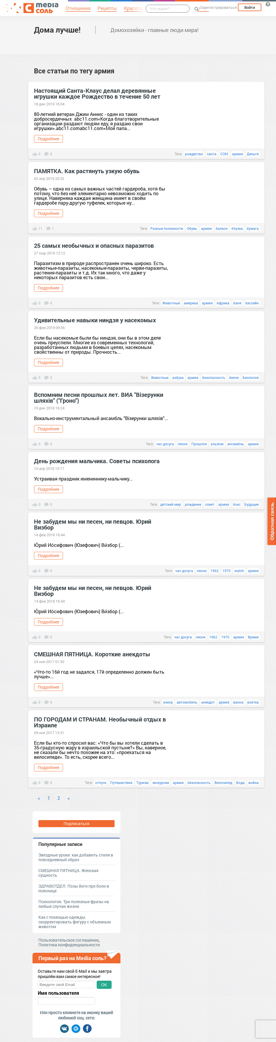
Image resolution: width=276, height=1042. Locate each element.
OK (104, 984)
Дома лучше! (57, 30)
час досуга (165, 443)
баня (237, 303)
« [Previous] (39, 798)
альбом (217, 443)
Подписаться (76, 823)
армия (237, 153)
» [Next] (68, 798)
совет (209, 504)
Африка (223, 303)
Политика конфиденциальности (69, 944)
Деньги (253, 153)
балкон (222, 228)
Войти (249, 7)
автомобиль (187, 702)
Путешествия (121, 782)
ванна (238, 702)
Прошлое (199, 443)
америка (191, 303)
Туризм (142, 782)
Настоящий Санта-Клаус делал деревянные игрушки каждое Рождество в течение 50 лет (97, 93)
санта (212, 153)
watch (239, 570)
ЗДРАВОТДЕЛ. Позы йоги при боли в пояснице (73, 888)
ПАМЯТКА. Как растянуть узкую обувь (86, 171)
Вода (240, 782)
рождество (194, 153)
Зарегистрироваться (218, 7)
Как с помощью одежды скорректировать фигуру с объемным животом (74, 921)
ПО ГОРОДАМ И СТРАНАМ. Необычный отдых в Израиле (100, 722)
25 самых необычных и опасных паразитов (94, 245)
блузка (237, 228)
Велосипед (223, 782)
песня (183, 443)
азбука (178, 377)
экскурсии (160, 782)
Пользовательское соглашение (68, 940)
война (253, 782)
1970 (226, 570)
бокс (237, 504)
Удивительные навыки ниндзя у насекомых (95, 320)
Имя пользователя (58, 993)
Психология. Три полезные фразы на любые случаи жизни (73, 904)
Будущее (251, 504)
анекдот (208, 702)
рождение (193, 504)
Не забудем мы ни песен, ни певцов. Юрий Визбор (92, 524)
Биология (251, 377)
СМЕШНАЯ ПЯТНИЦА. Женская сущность (68, 873)
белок (234, 377)
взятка (253, 702)
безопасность (213, 377)
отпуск (100, 782)
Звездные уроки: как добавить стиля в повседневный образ (75, 857)
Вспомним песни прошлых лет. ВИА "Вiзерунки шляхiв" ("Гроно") (98, 397)
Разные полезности (166, 228)
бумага (253, 228)
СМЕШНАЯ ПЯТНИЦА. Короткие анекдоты (92, 654)
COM (224, 153)
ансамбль (235, 443)
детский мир (170, 504)
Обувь (192, 228)
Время (253, 637)
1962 (214, 570)
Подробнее (48, 138)
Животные (171, 303)
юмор (168, 702)
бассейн (252, 303)
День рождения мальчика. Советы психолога (97, 461)
